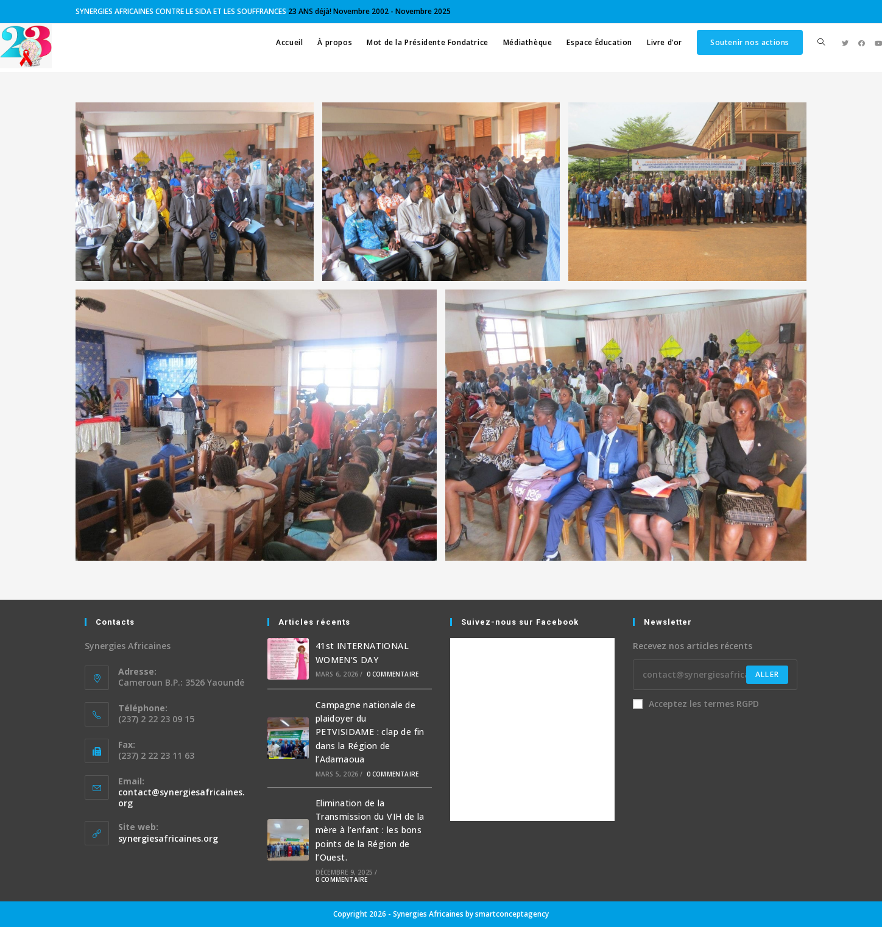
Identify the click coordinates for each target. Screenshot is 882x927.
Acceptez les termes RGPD (696, 703)
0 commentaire (393, 674)
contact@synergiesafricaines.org (181, 797)
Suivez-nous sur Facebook (520, 622)
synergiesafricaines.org (168, 838)
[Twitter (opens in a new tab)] (845, 43)
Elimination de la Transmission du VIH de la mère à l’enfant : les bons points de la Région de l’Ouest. (370, 830)
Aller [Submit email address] (767, 674)
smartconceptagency (512, 914)
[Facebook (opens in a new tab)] (861, 43)
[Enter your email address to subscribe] (715, 674)
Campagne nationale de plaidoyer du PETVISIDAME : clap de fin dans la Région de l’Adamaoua (370, 732)
